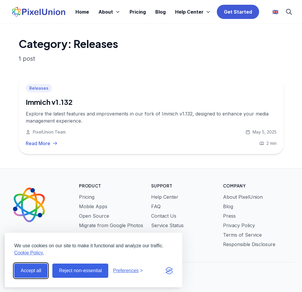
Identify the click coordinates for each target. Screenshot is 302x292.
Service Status (167, 225)
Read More (41, 143)
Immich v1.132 (49, 101)
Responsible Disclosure (249, 244)
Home (82, 12)
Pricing (138, 12)
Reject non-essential (80, 270)
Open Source (94, 216)
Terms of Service (242, 235)
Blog (160, 12)
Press (229, 216)
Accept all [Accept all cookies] (31, 270)
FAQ (156, 206)
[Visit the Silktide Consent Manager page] (169, 270)
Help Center (193, 12)
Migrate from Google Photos (111, 225)
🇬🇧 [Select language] (275, 12)
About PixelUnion (243, 197)
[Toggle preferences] (128, 270)
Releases (39, 88)
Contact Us (163, 216)
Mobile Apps (93, 206)
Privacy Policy (239, 225)
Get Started (238, 12)
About (109, 12)
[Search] (289, 12)
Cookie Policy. (29, 252)
